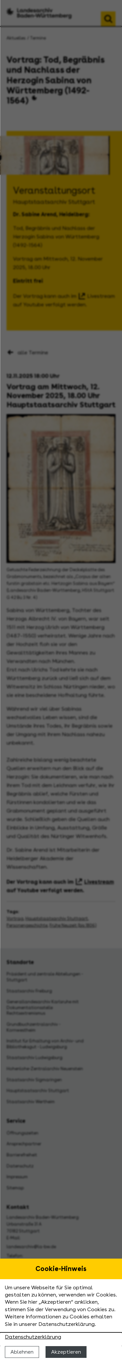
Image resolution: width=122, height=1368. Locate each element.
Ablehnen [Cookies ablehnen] (22, 1352)
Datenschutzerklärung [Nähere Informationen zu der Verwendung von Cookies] (33, 1337)
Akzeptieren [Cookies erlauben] (66, 1352)
